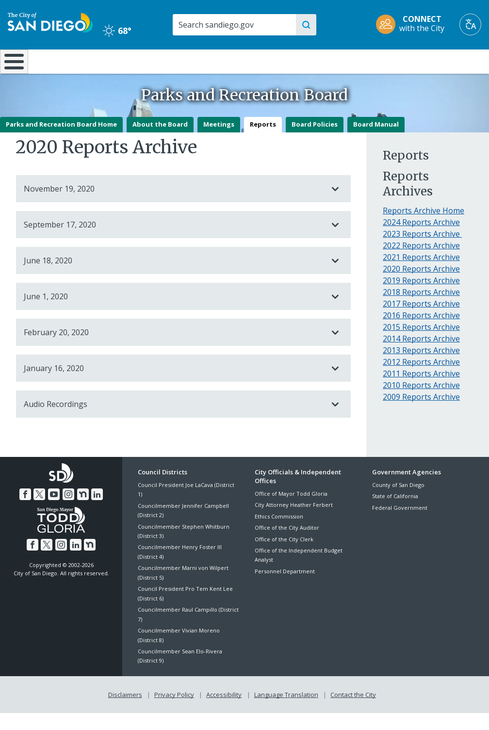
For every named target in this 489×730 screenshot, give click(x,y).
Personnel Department (285, 588)
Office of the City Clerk (284, 556)
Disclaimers (125, 711)
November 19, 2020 (174, 205)
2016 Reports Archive (421, 332)
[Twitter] (40, 511)
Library (286, 60)
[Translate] (470, 24)
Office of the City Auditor (287, 544)
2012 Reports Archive (421, 379)
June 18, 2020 (174, 277)
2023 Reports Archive (422, 251)
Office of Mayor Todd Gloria (291, 510)
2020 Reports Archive (421, 286)
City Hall (448, 60)
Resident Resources (138, 65)
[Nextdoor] (82, 511)
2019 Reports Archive (421, 297)
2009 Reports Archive (421, 414)
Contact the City (353, 711)
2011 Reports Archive (421, 391)
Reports (263, 141)
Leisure (62, 60)
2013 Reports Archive (421, 367)
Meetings (218, 141)
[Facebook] (25, 511)
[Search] (234, 24)
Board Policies (315, 141)
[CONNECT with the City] (413, 24)
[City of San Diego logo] (50, 21)
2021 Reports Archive (421, 274)
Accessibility (224, 711)
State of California (395, 513)
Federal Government (399, 524)
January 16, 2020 (174, 385)
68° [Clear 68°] (117, 30)
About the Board (160, 141)
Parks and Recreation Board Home (61, 141)
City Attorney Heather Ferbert (294, 522)
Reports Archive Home (423, 228)
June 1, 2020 (174, 313)
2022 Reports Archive (421, 263)
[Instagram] (68, 511)
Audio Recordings (174, 421)
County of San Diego (398, 501)
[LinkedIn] (97, 511)
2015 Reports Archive (421, 344)
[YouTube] (54, 511)
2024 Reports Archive (421, 239)
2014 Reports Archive (421, 356)
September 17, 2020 (174, 241)
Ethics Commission (279, 533)
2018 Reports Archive (421, 309)
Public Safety (367, 60)
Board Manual (376, 141)
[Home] (12, 70)
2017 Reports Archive (421, 321)
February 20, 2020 (174, 349)
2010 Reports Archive (421, 402)
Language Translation (286, 711)
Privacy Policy (174, 711)
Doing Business (210, 65)
